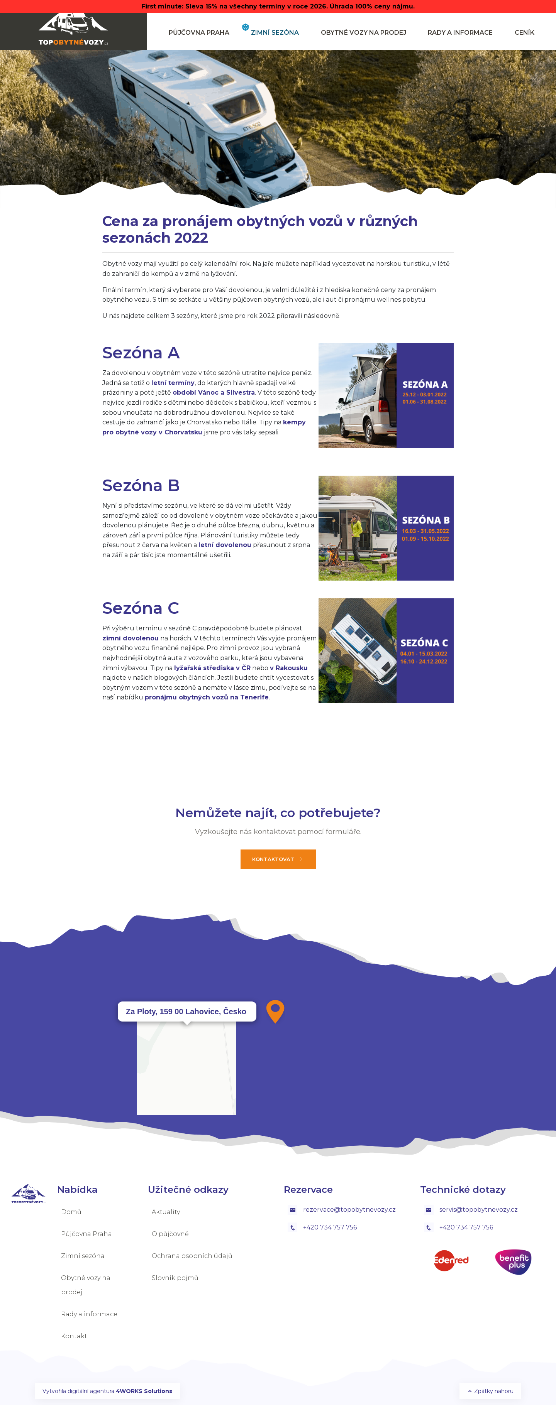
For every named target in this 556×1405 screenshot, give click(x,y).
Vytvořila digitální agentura (107, 1391)
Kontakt (74, 1336)
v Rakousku (289, 668)
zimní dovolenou (130, 638)
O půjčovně (170, 1234)
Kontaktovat (278, 859)
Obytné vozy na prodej (363, 32)
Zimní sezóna (275, 32)
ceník (524, 32)
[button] (275, 1011)
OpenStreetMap (512, 1156)
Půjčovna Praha (199, 32)
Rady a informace (460, 32)
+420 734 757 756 (322, 1227)
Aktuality (166, 1212)
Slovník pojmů (175, 1278)
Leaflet (477, 1156)
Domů (71, 1212)
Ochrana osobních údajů (192, 1256)
